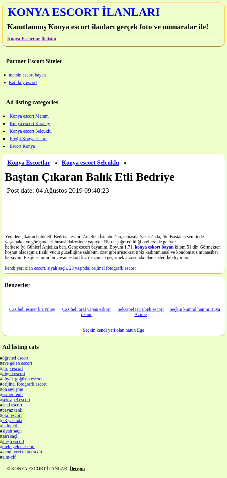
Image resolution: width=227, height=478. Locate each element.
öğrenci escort (15, 357)
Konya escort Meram (29, 116)
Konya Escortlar (23, 38)
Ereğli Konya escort (28, 138)
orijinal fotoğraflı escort (113, 268)
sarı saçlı (10, 436)
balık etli (10, 425)
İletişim (48, 38)
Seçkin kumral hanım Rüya (194, 309)
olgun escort (13, 373)
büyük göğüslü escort (22, 378)
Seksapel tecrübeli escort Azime (141, 312)
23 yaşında (79, 268)
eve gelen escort (17, 363)
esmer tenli (12, 394)
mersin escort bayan (27, 74)
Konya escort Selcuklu (90, 162)
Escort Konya (22, 146)
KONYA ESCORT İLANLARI (84, 12)
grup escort (12, 368)
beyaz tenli (12, 410)
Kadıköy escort (23, 82)
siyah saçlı (57, 268)
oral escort (12, 415)
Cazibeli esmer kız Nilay (32, 309)
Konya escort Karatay (30, 123)
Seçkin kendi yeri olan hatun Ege (113, 330)
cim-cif (9, 457)
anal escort (12, 404)
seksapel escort (16, 399)
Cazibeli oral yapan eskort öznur (86, 312)
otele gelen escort (18, 446)
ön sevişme (12, 389)
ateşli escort (13, 441)
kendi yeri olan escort (25, 268)
